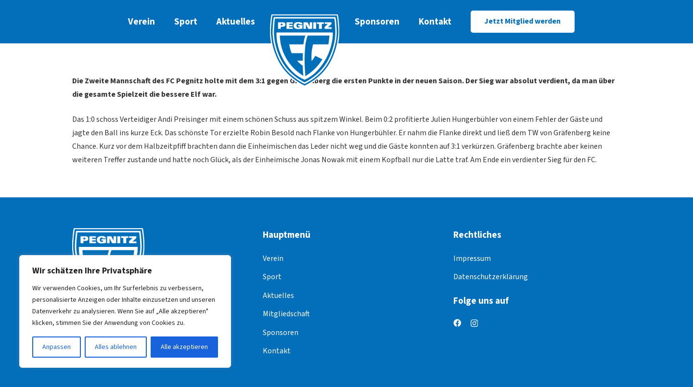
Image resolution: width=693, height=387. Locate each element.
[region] (125, 311)
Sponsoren (280, 332)
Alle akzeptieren (184, 347)
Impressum (472, 258)
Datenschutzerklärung (490, 276)
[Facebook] (457, 323)
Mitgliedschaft (286, 314)
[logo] (305, 50)
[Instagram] (474, 323)
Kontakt (277, 351)
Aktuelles (278, 295)
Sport (272, 276)
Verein (273, 258)
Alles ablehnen (116, 347)
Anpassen (56, 347)
